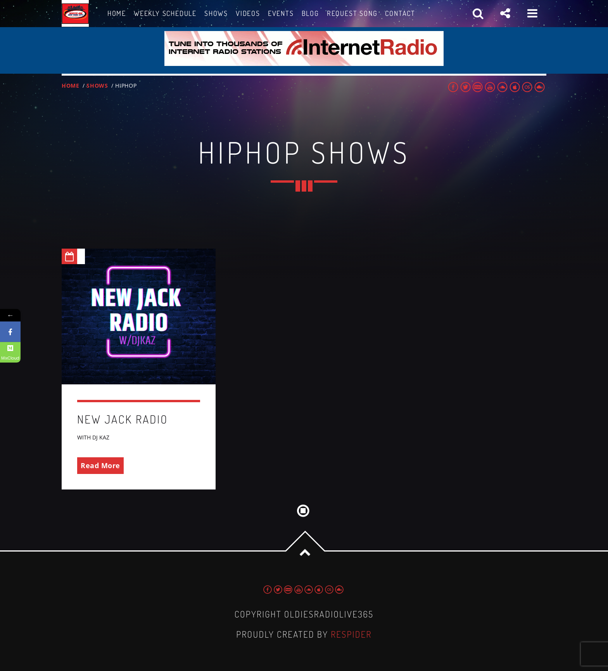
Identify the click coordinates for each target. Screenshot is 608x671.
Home (70, 85)
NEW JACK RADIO (122, 419)
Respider (351, 634)
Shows (97, 85)
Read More (100, 465)
